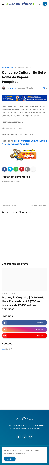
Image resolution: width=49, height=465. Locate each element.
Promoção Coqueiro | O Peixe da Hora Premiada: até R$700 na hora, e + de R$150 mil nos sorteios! (23, 303)
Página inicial (7, 67)
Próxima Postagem (38, 205)
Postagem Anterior (11, 205)
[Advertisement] (24, 37)
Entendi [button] (10, 459)
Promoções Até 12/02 (24, 67)
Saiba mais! (20, 453)
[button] (3, 4)
